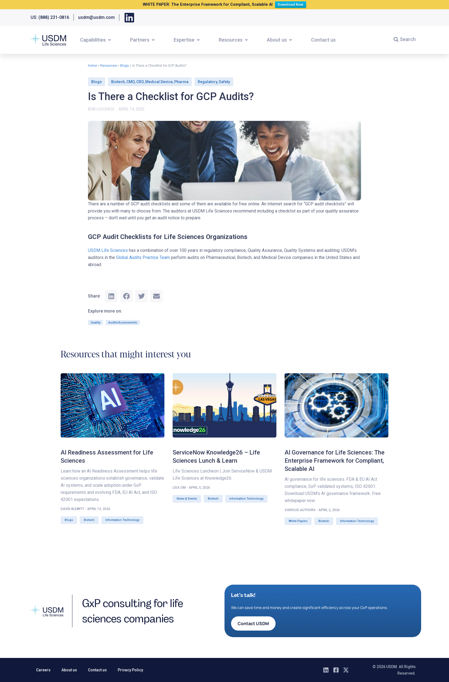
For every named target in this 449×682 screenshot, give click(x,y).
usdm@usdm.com (96, 17)
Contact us (97, 670)
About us (69, 670)
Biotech (118, 82)
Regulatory (207, 82)
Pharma (181, 82)
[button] (96, 39)
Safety (224, 82)
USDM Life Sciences (108, 250)
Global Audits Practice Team (143, 257)
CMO (130, 82)
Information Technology (122, 520)
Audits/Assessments (122, 322)
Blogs (124, 66)
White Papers (298, 521)
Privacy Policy (130, 670)
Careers (43, 670)
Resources (108, 66)
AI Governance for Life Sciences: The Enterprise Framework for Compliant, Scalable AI (335, 460)
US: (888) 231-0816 (50, 17)
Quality (95, 322)
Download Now (291, 4)
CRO (140, 82)
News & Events (187, 498)
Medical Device (159, 82)
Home (92, 66)
